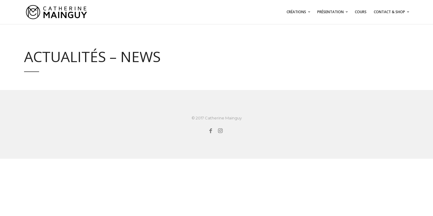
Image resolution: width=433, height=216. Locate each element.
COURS (361, 11)
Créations (296, 11)
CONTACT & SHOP (389, 11)
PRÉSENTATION (330, 11)
